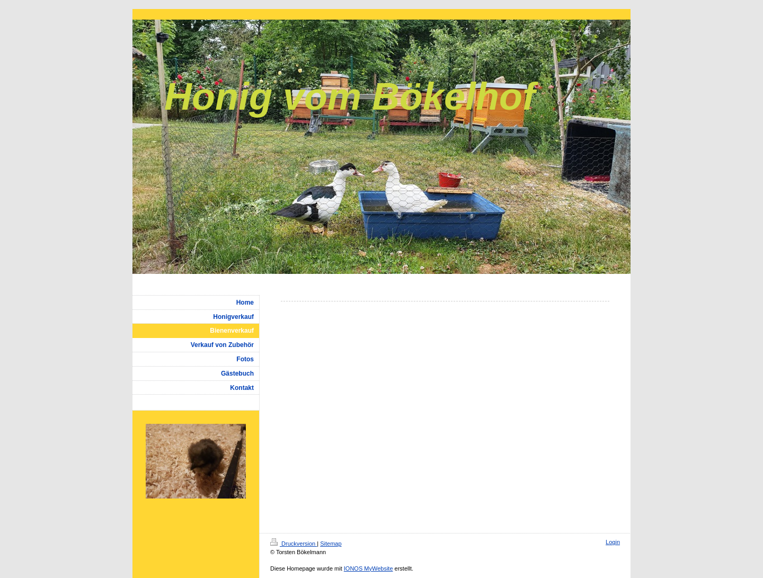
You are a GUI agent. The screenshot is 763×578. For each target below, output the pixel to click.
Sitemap (330, 543)
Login (613, 542)
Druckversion (293, 543)
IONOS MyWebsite (368, 568)
